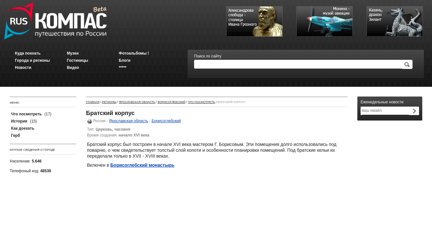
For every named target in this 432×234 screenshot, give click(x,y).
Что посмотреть (201, 102)
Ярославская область (137, 102)
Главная (92, 102)
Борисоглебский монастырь (142, 165)
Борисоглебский (171, 102)
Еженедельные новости (382, 102)
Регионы (109, 102)
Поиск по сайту (207, 56)
